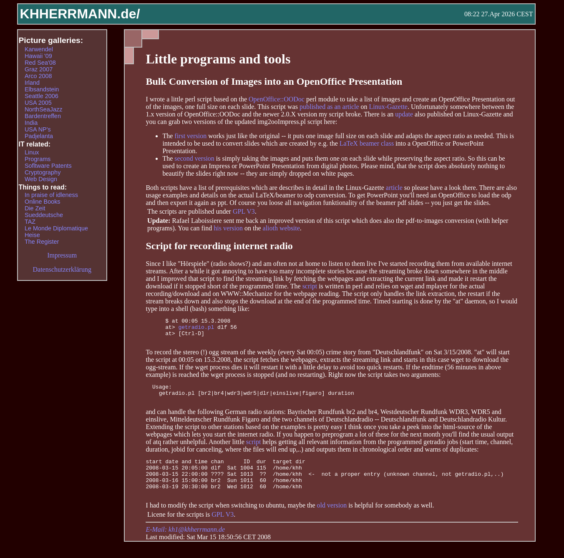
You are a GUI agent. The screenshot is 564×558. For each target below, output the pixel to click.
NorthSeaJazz (43, 109)
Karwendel (39, 49)
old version (332, 521)
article (394, 187)
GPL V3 (244, 211)
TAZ (30, 221)
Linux (32, 152)
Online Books (42, 201)
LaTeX (349, 143)
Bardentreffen (43, 116)
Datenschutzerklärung (62, 269)
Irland (32, 82)
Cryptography (42, 172)
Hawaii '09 (38, 56)
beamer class (377, 143)
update (404, 114)
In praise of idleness (51, 195)
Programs (37, 159)
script (309, 286)
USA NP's (38, 129)
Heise (32, 235)
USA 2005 (38, 102)
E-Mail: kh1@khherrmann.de (185, 545)
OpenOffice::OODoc (277, 99)
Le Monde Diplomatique (56, 228)
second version (194, 158)
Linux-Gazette (388, 106)
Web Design (41, 179)
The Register (42, 241)
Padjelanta (39, 136)
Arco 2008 (38, 76)
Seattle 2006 (41, 96)
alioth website (281, 228)
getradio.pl (196, 329)
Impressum (62, 255)
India (31, 122)
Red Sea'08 (40, 62)
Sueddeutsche (44, 215)
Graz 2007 (39, 69)
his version (229, 228)
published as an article (329, 106)
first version (190, 135)
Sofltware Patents (48, 165)
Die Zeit (35, 208)
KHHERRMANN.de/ (80, 13)
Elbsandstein (42, 89)
